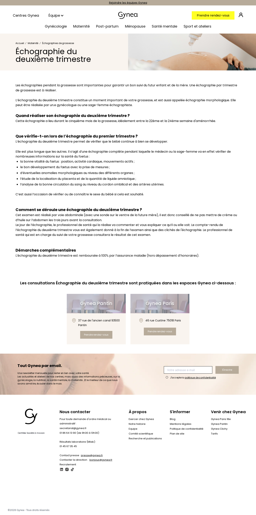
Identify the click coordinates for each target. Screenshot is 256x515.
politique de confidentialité (200, 377)
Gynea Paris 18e (221, 419)
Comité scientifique (141, 433)
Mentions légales (180, 424)
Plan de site (177, 433)
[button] (56, 15)
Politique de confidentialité (186, 429)
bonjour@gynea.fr (100, 460)
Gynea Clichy (219, 429)
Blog (172, 419)
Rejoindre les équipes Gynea (128, 3)
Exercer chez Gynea (141, 419)
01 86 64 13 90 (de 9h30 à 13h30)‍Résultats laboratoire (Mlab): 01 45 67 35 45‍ (79, 439)
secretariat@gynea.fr (73, 428)
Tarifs (214, 433)
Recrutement (68, 464)
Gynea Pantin (219, 424)
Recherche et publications (145, 438)
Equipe (133, 429)
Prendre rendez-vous (213, 15)
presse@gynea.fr (92, 455)
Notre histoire (137, 424)
